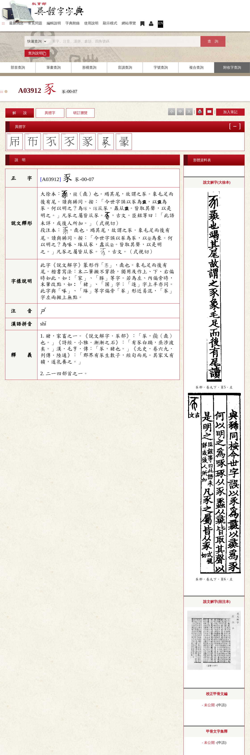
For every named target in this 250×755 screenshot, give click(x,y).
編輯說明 (54, 23)
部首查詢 (18, 67)
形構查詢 (89, 67)
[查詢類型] (36, 41)
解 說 (19, 113)
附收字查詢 (232, 67)
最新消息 (16, 23)
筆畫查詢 (53, 67)
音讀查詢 (125, 67)
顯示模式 (110, 23)
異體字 (50, 113)
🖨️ (200, 111)
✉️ (209, 111)
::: (3, 23)
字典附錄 (72, 23)
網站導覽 (129, 23)
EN (160, 23)
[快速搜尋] (123, 41)
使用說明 (91, 23)
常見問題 (35, 23)
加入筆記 (230, 112)
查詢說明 (37, 53)
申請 (221, 705)
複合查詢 (196, 67)
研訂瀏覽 (80, 113)
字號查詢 (161, 67)
